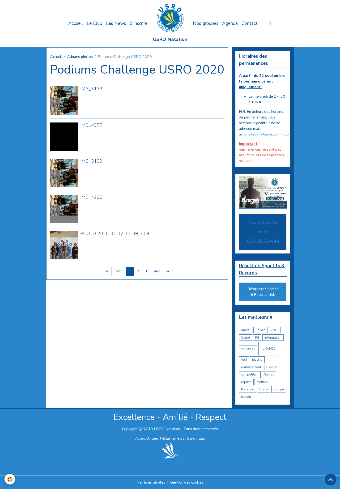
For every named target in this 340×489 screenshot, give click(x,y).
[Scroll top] (330, 479)
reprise (246, 382)
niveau (246, 397)
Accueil (75, 23)
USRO (268, 348)
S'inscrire (138, 23)
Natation (247, 389)
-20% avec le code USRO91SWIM (263, 231)
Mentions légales (150, 482)
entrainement (251, 367)
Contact (250, 23)
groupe (278, 389)
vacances (248, 348)
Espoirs (271, 367)
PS (257, 337)
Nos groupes (205, 23)
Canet (245, 337)
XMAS (245, 330)
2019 (274, 330)
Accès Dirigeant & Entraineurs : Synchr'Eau (170, 438)
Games (269, 374)
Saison (260, 330)
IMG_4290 (91, 125)
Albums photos (80, 56)
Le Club (94, 23)
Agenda (230, 23)
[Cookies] (10, 479)
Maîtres (262, 382)
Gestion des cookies (187, 482)
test (244, 360)
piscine (257, 360)
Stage (263, 389)
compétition (250, 374)
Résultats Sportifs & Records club (262, 292)
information (272, 337)
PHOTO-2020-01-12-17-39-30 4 (114, 234)
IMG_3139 (91, 89)
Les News (116, 23)
